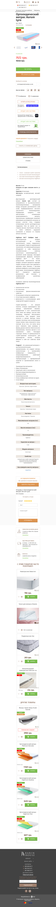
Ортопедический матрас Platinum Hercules (27, 745)
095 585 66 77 (28, 866)
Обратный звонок (28, 874)
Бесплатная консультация (54, 455)
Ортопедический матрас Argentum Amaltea (27, 779)
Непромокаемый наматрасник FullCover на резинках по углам (28, 670)
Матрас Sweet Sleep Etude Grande (28, 708)
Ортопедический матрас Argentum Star (27, 813)
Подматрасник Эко (28, 636)
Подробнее (19, 141)
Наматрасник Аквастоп (28, 571)
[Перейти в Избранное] (33, 2)
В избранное (22, 96)
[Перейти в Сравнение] (36, 2)
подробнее (28, 470)
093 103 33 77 (28, 868)
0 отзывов (29, 25)
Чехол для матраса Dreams (28, 604)
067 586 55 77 (28, 870)
